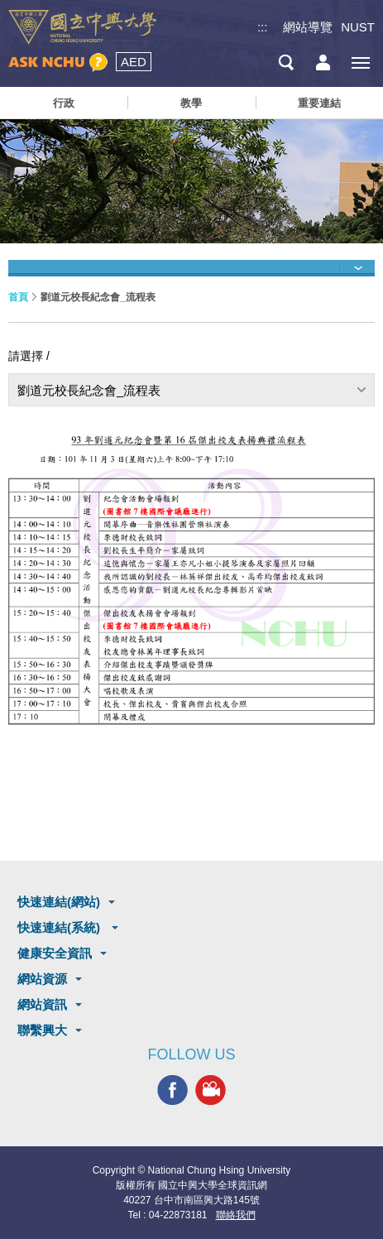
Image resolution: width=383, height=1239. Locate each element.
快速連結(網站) (58, 902)
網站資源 (42, 979)
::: (262, 27)
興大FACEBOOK (172, 1089)
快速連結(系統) (60, 927)
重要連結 (319, 103)
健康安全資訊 (54, 953)
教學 (191, 103)
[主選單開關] (360, 62)
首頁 (18, 297)
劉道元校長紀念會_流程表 (88, 390)
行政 (63, 103)
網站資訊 (42, 1004)
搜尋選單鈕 (285, 62)
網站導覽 (308, 27)
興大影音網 (210, 1089)
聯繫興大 (42, 1030)
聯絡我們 (236, 1215)
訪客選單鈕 (323, 62)
